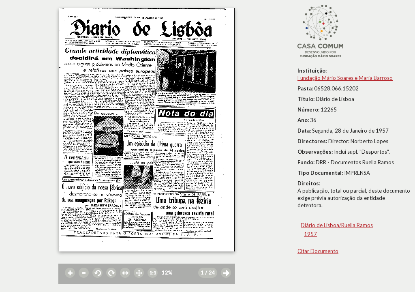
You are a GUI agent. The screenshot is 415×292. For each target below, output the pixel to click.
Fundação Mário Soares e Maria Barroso (345, 78)
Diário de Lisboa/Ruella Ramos (337, 225)
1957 (310, 234)
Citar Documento (317, 251)
